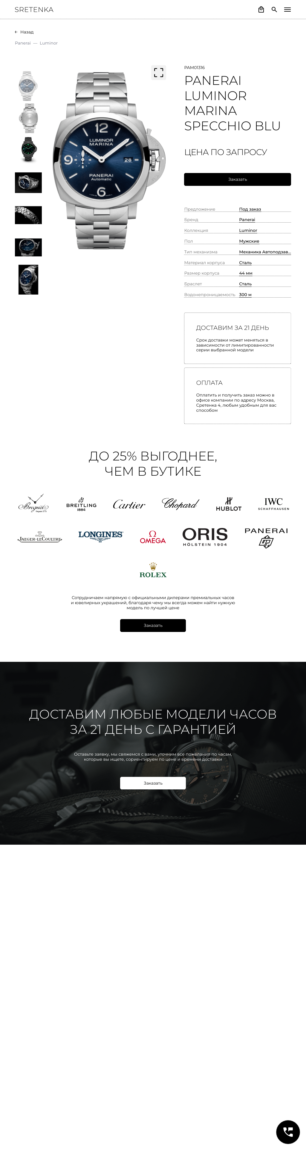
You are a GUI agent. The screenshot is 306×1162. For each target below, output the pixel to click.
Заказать (237, 179)
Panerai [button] (247, 219)
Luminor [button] (248, 230)
